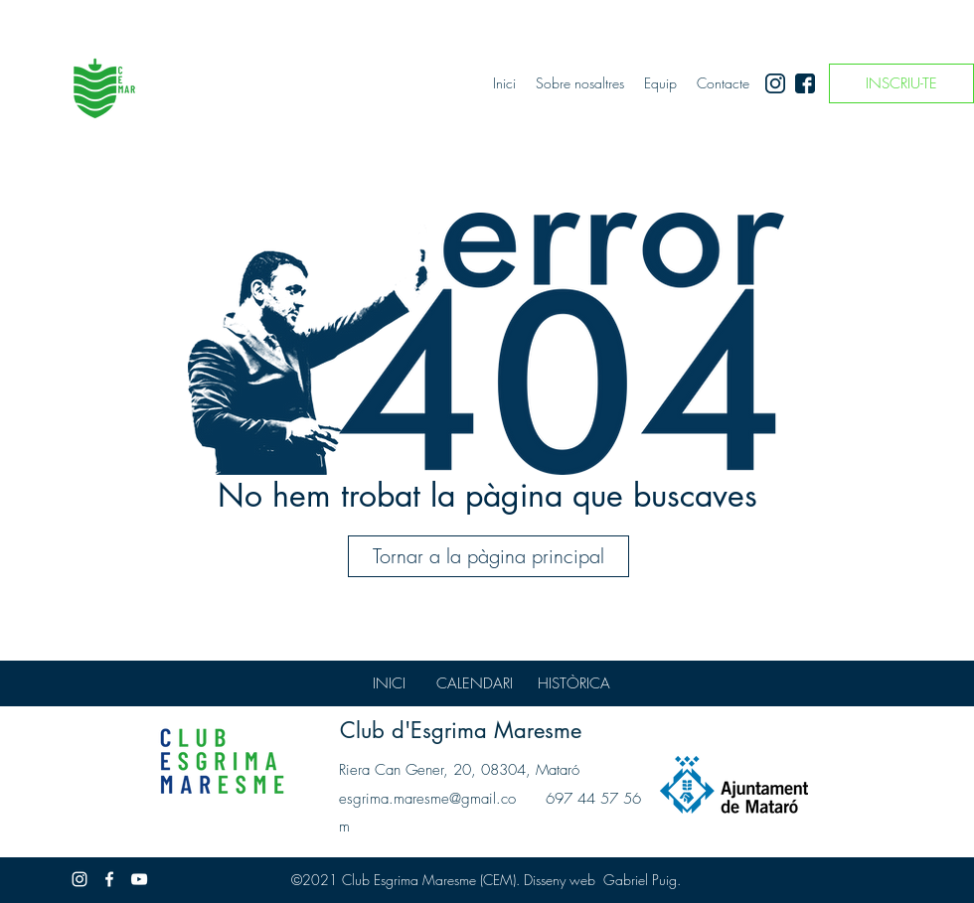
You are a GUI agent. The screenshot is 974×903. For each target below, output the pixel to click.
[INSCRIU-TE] (901, 83)
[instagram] (775, 83)
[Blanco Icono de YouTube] (139, 879)
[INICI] (388, 683)
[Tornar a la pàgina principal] (488, 556)
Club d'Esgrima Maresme (460, 730)
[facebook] (805, 83)
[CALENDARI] (474, 683)
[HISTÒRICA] (573, 683)
